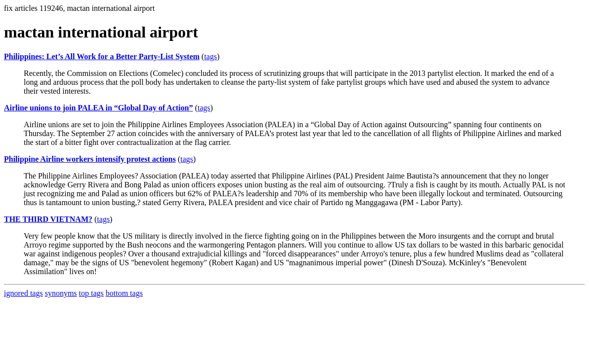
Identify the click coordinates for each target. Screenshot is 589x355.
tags (210, 56)
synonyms (61, 293)
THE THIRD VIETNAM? (48, 219)
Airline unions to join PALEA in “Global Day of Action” (98, 108)
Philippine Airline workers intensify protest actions (90, 159)
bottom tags (124, 293)
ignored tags (23, 293)
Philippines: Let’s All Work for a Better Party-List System (102, 56)
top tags (91, 293)
